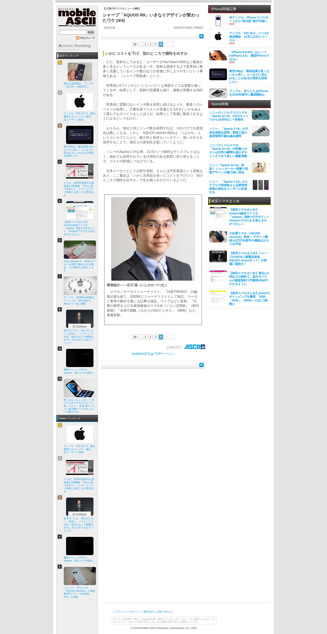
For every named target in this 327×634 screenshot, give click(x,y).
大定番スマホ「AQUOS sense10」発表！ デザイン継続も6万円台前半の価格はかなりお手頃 (249, 239)
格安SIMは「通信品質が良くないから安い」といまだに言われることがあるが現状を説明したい (249, 76)
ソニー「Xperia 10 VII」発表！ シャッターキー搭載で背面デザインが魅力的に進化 (228, 168)
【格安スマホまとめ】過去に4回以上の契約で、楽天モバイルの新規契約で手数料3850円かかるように (249, 278)
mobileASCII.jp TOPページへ (153, 354)
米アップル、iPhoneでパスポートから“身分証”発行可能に (248, 19)
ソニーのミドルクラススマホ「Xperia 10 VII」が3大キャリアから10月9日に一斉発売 (229, 116)
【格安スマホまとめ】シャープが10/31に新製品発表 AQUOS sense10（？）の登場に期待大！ (248, 258)
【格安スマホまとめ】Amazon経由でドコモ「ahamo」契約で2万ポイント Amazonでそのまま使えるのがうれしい (250, 217)
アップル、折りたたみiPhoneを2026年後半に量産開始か (248, 92)
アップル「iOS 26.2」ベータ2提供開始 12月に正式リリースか (249, 36)
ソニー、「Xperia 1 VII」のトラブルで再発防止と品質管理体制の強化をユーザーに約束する (228, 187)
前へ (136, 44)
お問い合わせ (163, 611)
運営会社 (148, 611)
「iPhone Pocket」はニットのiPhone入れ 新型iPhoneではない (249, 55)
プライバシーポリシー (127, 611)
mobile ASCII (77, 18)
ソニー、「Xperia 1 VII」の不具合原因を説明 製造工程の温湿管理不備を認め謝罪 (228, 132)
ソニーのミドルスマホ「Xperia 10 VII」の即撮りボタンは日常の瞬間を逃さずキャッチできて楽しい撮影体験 (228, 151)
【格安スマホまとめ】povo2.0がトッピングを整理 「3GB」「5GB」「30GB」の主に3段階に (249, 298)
